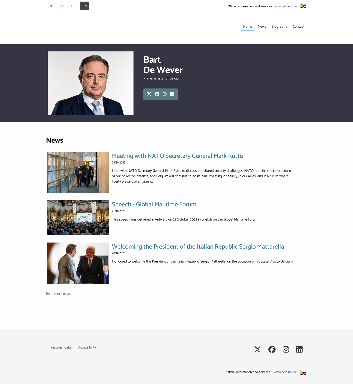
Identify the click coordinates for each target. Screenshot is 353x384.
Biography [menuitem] (279, 27)
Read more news (58, 294)
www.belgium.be (285, 6)
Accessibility (87, 347)
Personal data (60, 347)
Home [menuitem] (247, 27)
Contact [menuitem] (298, 27)
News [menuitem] (262, 27)
